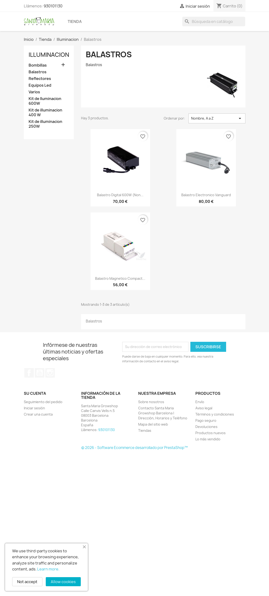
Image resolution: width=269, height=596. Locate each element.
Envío (199, 402)
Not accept (27, 581)
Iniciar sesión (34, 408)
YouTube (39, 373)
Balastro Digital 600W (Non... (120, 195)
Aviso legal (203, 408)
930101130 (53, 6)
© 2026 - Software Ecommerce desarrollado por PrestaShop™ (134, 447)
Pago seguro (205, 420)
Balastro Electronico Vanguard (206, 195)
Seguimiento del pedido (43, 402)
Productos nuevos (210, 433)
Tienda (75, 21)
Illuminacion (49, 55)
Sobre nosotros (151, 402)
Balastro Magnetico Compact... (120, 278)
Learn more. (48, 569)
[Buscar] (213, 21)
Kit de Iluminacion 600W (45, 101)
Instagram (50, 373)
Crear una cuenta (38, 414)
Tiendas (144, 430)
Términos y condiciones (214, 414)
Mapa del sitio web (153, 424)
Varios (34, 92)
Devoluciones (206, 426)
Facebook (29, 373)
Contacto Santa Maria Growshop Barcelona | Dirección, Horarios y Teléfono (162, 413)
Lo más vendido (207, 439)
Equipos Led (40, 85)
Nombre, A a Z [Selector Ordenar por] (217, 118)
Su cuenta (35, 393)
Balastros (37, 71)
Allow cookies (63, 581)
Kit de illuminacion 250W (45, 124)
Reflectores (40, 78)
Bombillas (38, 65)
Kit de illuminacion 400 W (45, 112)
